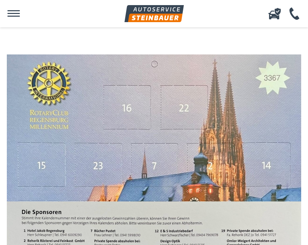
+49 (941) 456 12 (294, 13)
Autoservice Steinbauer (154, 13)
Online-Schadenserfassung (274, 13)
